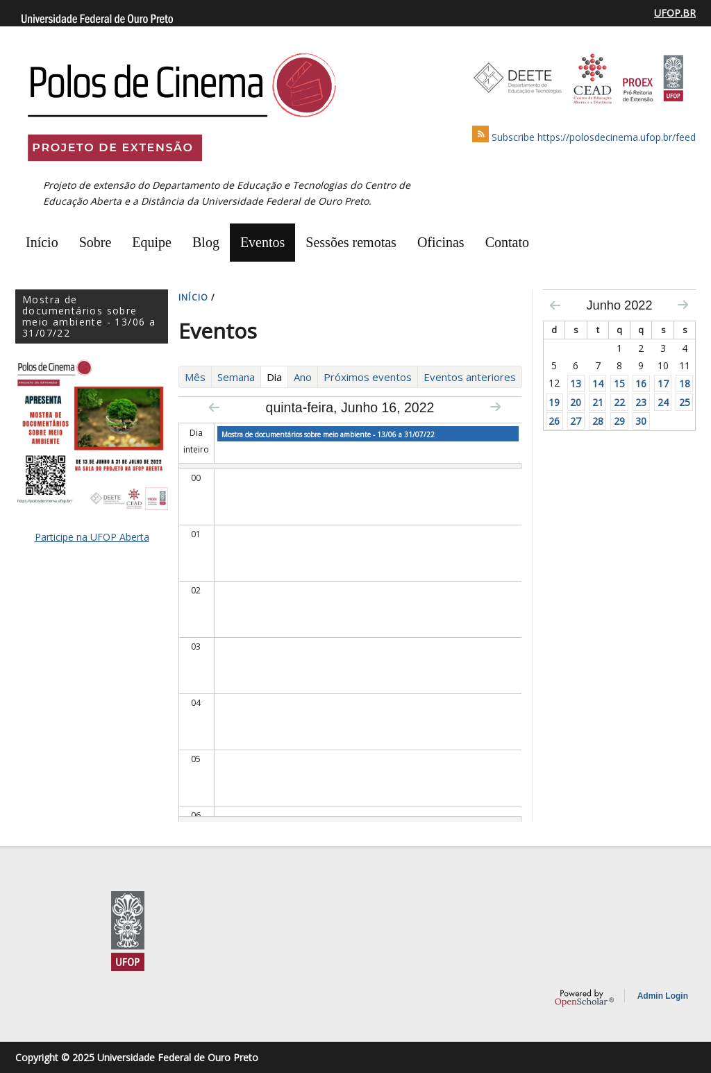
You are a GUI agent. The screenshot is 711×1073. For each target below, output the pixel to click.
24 (663, 402)
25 (684, 402)
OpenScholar (584, 998)
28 (597, 421)
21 (597, 402)
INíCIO (193, 297)
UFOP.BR (675, 12)
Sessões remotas (351, 242)
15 (619, 383)
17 (663, 383)
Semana (236, 377)
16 (640, 383)
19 (554, 402)
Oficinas (441, 242)
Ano (303, 377)
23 (640, 402)
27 (575, 421)
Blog (205, 242)
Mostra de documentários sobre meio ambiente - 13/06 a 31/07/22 (328, 434)
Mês (195, 377)
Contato (507, 242)
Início (42, 242)
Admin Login (662, 996)
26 (554, 421)
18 (684, 383)
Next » (495, 406)
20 (575, 402)
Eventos (262, 242)
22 (619, 402)
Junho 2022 (619, 305)
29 (619, 421)
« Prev (214, 407)
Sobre (95, 242)
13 (575, 383)
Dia (277, 376)
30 (640, 421)
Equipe (152, 242)
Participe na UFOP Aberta (92, 536)
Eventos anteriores (470, 377)
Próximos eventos (368, 377)
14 (597, 383)
